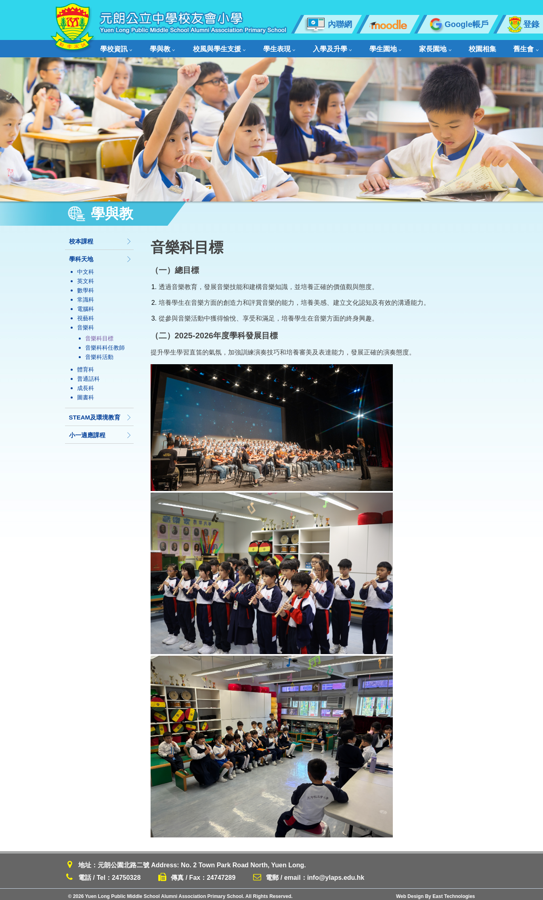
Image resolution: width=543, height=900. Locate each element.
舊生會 (460, 46)
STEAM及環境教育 (100, 413)
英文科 (85, 277)
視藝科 (85, 314)
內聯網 (328, 24)
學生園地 (344, 46)
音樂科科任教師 (105, 343)
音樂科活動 (99, 353)
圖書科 (85, 393)
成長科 (85, 384)
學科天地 (100, 255)
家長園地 (386, 46)
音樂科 (85, 323)
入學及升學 (299, 46)
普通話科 (88, 374)
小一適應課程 (100, 431)
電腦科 (85, 305)
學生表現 (254, 46)
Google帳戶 (457, 24)
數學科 (85, 286)
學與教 (154, 46)
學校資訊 (116, 46)
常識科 (85, 295)
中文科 (85, 267)
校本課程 (100, 237)
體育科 (85, 365)
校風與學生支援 (202, 46)
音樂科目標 (99, 334)
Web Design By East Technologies (435, 892)
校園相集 (425, 46)
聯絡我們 (498, 46)
